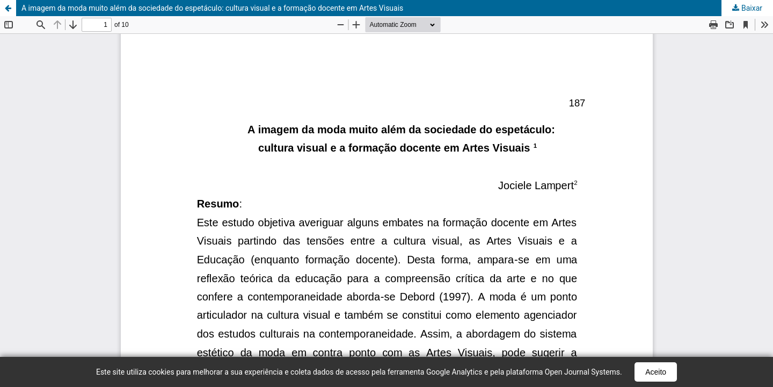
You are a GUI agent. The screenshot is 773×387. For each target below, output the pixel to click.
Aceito (655, 372)
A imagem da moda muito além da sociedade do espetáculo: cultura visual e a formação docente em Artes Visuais (212, 8)
